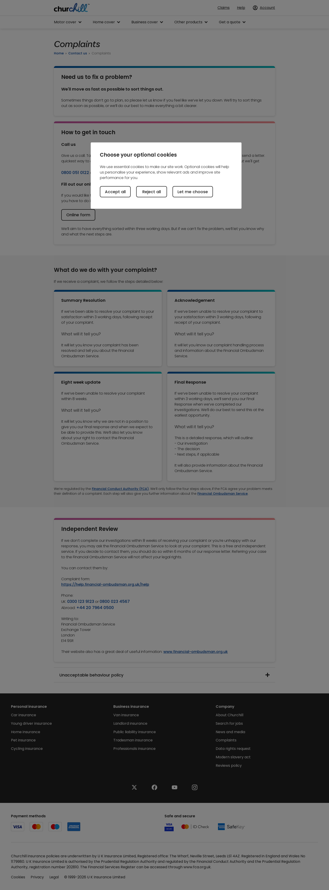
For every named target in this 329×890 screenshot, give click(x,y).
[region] (166, 175)
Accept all (115, 192)
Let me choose (193, 192)
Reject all (151, 192)
